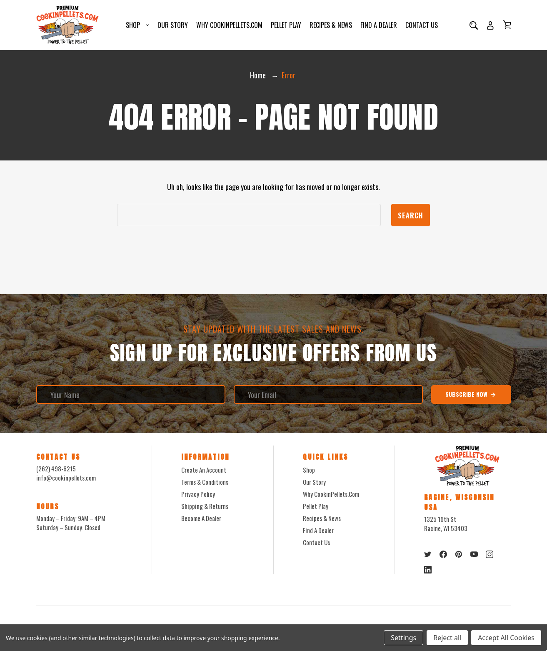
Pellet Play (286, 25)
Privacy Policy (198, 493)
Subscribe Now (471, 394)
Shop (137, 25)
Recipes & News (331, 25)
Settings (403, 637)
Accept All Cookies (506, 637)
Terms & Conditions (204, 481)
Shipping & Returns (204, 506)
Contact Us (421, 25)
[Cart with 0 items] (507, 24)
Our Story (172, 25)
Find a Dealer (378, 25)
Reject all (447, 637)
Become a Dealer (201, 518)
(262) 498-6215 (56, 468)
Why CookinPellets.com (229, 25)
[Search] (474, 25)
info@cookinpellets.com (66, 477)
